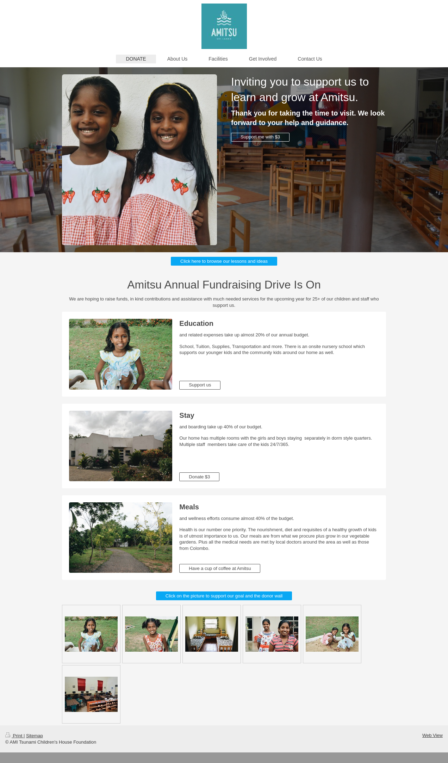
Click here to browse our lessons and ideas (224, 261)
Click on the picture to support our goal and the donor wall (224, 595)
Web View (432, 735)
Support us (200, 384)
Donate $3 (199, 476)
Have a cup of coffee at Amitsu (220, 568)
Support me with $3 (260, 136)
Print (14, 735)
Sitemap (34, 735)
